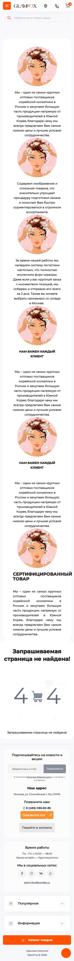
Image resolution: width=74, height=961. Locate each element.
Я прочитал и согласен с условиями (39, 779)
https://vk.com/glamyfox (41, 873)
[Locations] (45, 5)
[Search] (9, 18)
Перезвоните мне (33, 814)
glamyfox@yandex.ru (37, 882)
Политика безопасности (39, 777)
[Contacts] (57, 5)
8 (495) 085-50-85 (38, 808)
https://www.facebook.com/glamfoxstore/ (22, 873)
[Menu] (7, 6)
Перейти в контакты (37, 827)
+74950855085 (50, 873)
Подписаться (55, 768)
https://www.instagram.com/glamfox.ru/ (31, 873)
